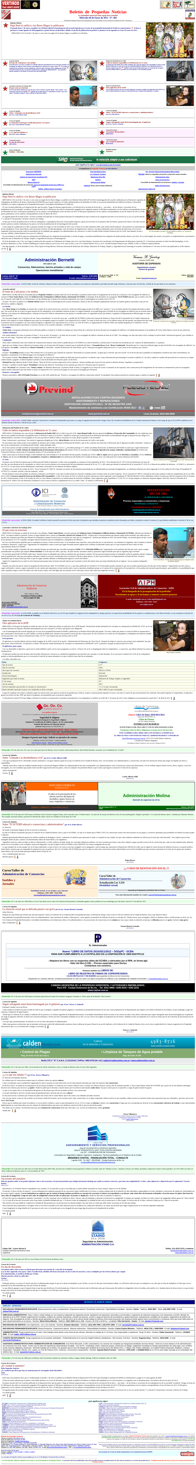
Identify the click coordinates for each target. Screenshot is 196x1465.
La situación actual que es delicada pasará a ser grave (28, 909)
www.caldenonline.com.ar (143, 1060)
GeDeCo (98, 180)
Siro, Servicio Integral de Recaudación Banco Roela (162, 171)
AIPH (33, 180)
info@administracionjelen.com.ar (17, 607)
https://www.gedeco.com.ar (57, 743)
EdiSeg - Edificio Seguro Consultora (50, 189)
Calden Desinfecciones (162, 185)
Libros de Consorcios (162, 180)
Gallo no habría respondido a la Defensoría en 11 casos (29, 430)
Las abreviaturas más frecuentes (108, 165)
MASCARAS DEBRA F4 (62, 785)
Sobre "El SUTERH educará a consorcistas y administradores (32, 824)
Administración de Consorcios (32, 585)
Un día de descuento (11, 1266)
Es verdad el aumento (12, 1365)
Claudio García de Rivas (22, 1441)
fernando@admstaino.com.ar (182, 1251)
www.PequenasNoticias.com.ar (82, 1447)
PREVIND (141, 174)
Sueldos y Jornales (178, 182)
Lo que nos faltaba (14, 1074)
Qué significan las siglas (98, 1401)
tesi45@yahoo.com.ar (132, 1119)
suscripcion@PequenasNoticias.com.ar (176, 1436)
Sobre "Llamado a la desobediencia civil (22, 757)
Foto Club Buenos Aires (98, 171)
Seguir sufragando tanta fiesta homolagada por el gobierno (31, 1004)
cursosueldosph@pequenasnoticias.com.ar (50, 895)
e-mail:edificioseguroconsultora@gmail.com (98, 1162)
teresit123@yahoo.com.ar (133, 1325)
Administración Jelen (162, 177)
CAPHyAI (87, 185)
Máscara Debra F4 (34, 182)
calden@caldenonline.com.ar (116, 1060)
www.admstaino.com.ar (184, 1253)
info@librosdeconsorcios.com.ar (133, 738)
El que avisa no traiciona (14, 530)
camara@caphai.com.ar (158, 979)
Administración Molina (98, 182)
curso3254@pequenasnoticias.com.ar (162, 895)
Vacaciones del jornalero (13, 1178)
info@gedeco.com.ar (39, 743)
